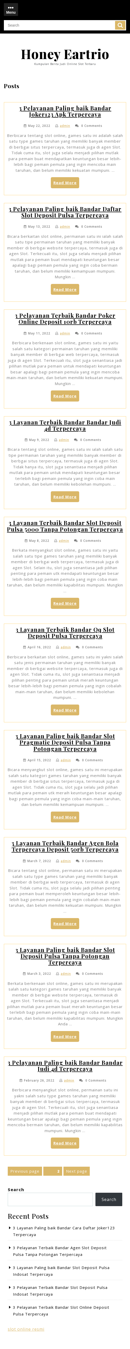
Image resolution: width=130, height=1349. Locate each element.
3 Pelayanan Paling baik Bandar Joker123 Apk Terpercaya (65, 111)
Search (120, 25)
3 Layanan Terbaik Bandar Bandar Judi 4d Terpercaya (65, 425)
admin (65, 126)
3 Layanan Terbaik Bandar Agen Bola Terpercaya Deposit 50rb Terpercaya (65, 846)
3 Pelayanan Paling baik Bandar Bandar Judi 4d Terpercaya (65, 1066)
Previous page (24, 1171)
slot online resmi (26, 1329)
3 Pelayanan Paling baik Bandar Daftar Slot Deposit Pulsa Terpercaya (65, 212)
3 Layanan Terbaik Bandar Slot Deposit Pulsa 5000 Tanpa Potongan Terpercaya (65, 526)
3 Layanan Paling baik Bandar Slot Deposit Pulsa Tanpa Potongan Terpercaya (65, 956)
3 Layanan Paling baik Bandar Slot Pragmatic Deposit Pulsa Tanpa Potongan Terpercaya (65, 742)
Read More (66, 183)
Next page (76, 1171)
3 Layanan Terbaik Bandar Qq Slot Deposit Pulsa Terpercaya (65, 633)
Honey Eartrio (65, 53)
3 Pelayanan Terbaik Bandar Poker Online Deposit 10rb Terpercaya (65, 318)
